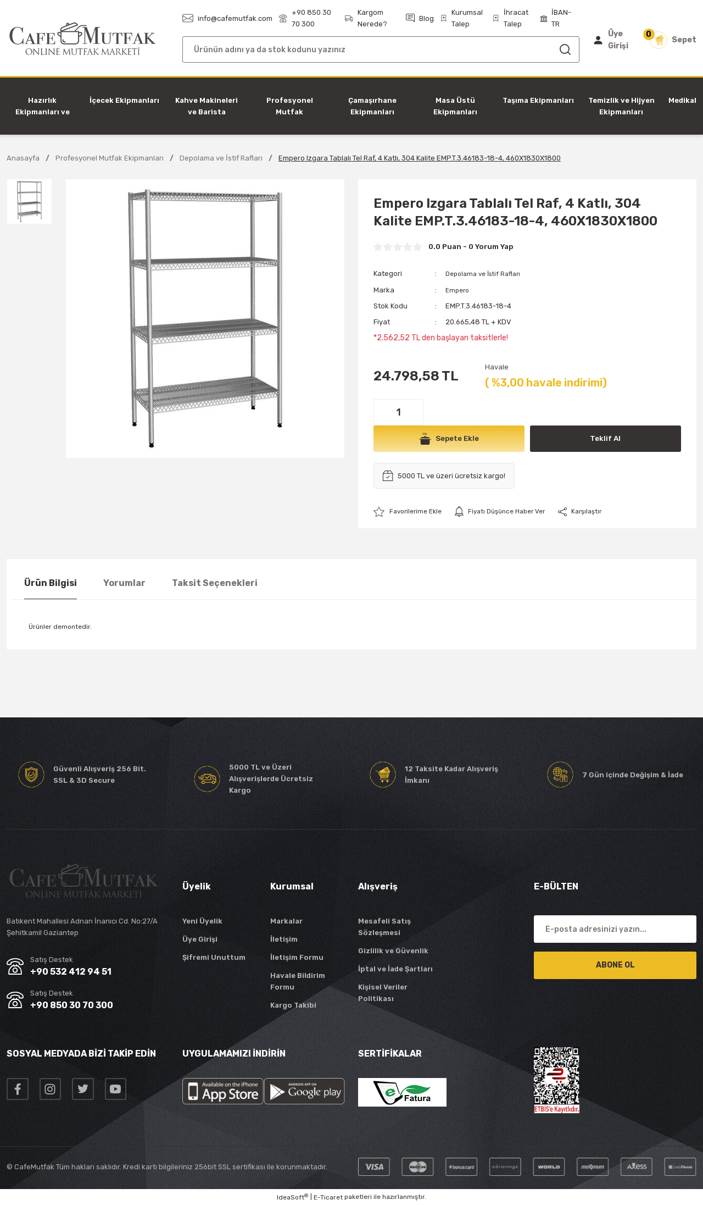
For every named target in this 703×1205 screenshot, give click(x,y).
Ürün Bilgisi (50, 583)
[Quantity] (398, 412)
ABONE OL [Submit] (615, 965)
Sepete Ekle (448, 438)
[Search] (380, 49)
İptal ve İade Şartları (395, 969)
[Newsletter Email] (615, 929)
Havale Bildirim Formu (297, 981)
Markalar (286, 921)
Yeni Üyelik (202, 921)
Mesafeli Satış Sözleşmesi (384, 927)
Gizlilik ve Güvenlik (393, 951)
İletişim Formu (296, 957)
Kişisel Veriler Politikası (383, 993)
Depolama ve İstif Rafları (486, 273)
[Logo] (83, 39)
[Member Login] (613, 40)
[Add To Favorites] (410, 511)
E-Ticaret (328, 1197)
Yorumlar (124, 583)
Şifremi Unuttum (214, 957)
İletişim (284, 939)
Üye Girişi (199, 939)
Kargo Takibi (293, 1005)
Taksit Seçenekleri (215, 583)
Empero (458, 289)
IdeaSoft (292, 1197)
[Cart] (673, 40)
